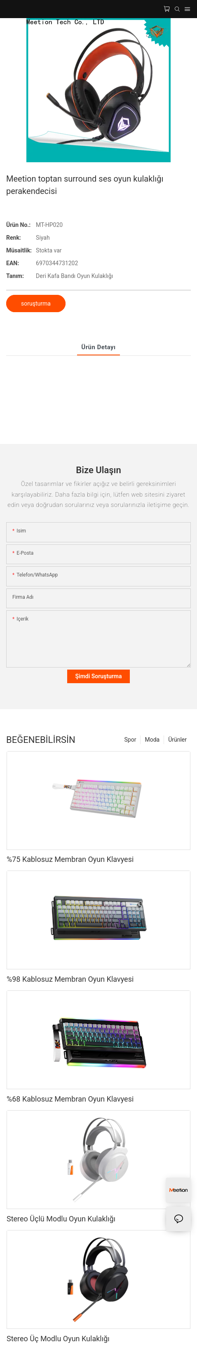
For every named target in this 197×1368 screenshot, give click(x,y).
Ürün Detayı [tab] (98, 347)
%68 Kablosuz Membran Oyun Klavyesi (70, 1099)
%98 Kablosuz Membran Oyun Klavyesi (70, 979)
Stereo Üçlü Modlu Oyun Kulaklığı (61, 1218)
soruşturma (36, 303)
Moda (152, 739)
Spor (130, 739)
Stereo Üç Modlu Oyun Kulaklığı (58, 1338)
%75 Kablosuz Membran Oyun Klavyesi (70, 859)
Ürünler (177, 739)
